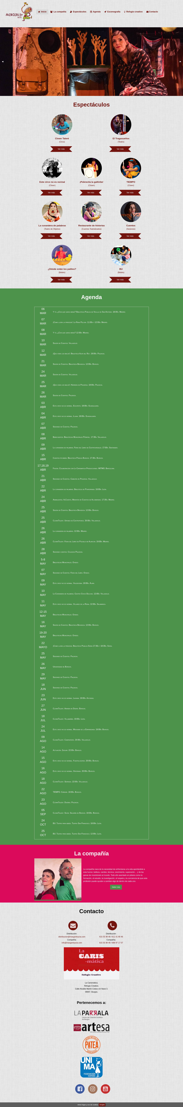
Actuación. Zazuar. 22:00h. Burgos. (67, 750)
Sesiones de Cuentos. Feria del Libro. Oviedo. (71, 573)
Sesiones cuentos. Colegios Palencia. (68, 552)
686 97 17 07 (117, 943)
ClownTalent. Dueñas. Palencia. (66, 802)
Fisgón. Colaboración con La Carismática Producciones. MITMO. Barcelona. (84, 468)
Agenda (95, 12)
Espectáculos (78, 12)
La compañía (58, 12)
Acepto (102, 1105)
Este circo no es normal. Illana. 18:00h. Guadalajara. (74, 416)
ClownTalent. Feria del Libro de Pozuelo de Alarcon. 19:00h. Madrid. (81, 542)
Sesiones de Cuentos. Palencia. (65, 427)
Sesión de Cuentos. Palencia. (64, 395)
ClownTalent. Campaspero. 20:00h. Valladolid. (72, 740)
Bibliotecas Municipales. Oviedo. (66, 562)
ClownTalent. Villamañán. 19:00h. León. (69, 719)
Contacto (152, 12)
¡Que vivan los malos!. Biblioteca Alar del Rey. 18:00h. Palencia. (79, 354)
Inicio (42, 12)
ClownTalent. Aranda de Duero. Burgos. (69, 709)
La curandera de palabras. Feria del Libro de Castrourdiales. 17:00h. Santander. (85, 448)
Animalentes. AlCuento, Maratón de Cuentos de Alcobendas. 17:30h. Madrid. (84, 500)
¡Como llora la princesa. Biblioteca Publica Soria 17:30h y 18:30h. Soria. (82, 646)
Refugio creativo (133, 12)
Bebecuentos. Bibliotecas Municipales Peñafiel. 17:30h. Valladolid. (80, 437)
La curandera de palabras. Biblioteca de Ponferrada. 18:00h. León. (80, 489)
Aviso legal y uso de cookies (88, 1105)
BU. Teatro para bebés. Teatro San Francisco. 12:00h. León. (77, 834)
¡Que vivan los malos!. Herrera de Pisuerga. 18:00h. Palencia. (78, 385)
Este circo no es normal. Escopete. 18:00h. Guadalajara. (76, 406)
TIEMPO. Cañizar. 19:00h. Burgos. (67, 792)
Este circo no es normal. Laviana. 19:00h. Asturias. (73, 698)
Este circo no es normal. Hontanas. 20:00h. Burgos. (74, 771)
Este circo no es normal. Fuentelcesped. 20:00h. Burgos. (76, 761)
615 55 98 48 (104, 937)
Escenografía (112, 12)
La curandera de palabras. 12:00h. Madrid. (70, 531)
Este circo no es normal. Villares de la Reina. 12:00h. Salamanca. (79, 604)
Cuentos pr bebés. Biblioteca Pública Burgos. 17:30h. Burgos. (78, 458)
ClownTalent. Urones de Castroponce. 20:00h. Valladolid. (77, 521)
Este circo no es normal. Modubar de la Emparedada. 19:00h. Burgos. (81, 729)
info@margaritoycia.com (72, 943)
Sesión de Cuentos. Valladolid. (65, 343)
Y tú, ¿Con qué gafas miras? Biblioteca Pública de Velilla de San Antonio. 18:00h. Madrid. (89, 312)
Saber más (116, 887)
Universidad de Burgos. (62, 667)
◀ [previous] (3, 61)
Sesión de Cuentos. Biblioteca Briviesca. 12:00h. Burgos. (76, 364)
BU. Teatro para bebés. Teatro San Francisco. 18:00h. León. (77, 823)
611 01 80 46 (117, 937)
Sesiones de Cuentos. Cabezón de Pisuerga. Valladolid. (75, 479)
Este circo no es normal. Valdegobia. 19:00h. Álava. (74, 583)
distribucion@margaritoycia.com (71, 937)
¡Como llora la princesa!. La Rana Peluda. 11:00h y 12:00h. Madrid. (80, 322)
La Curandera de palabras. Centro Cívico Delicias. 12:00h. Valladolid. (81, 594)
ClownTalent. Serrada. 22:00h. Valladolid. (70, 782)
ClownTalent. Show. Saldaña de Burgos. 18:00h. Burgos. (76, 813)
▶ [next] (181, 61)
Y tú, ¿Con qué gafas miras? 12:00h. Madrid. (71, 333)
